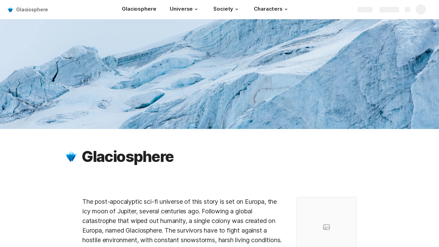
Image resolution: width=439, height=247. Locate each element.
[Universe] (184, 9)
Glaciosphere (32, 9)
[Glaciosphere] (139, 9)
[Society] (226, 9)
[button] (196, 9)
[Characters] (271, 9)
